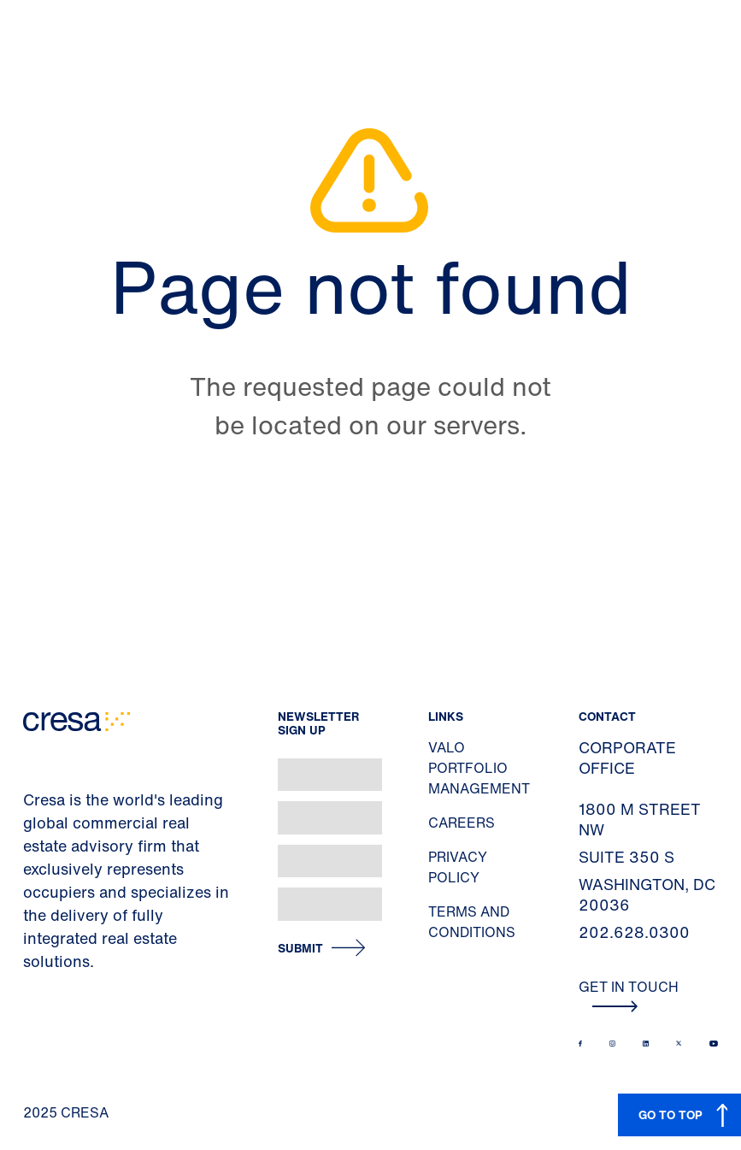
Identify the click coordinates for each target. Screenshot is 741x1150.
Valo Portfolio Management (479, 768)
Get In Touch (629, 994)
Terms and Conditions (471, 921)
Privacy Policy (457, 867)
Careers (461, 822)
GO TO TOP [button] (670, 1114)
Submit (300, 948)
